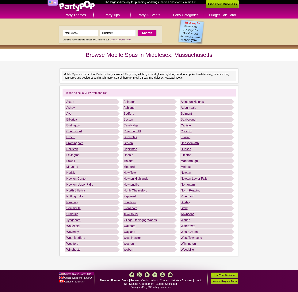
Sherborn (130, 202)
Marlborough (189, 160)
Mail (162, 274)
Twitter (147, 274)
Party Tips (112, 15)
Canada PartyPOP (74, 281)
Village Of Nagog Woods (140, 220)
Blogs (125, 280)
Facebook (131, 274)
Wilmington (188, 243)
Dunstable (130, 137)
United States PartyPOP (77, 274)
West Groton (189, 231)
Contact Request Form (120, 40)
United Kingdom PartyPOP (79, 277)
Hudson (186, 149)
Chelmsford (74, 131)
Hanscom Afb (190, 143)
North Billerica (75, 190)
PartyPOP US (77, 6)
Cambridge (131, 125)
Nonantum (188, 184)
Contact (164, 280)
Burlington (73, 125)
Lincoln (128, 155)
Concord (186, 131)
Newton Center (76, 178)
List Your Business (182, 280)
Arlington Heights (192, 101)
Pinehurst (187, 196)
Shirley (185, 202)
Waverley (72, 231)
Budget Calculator (222, 15)
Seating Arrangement (141, 283)
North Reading (190, 190)
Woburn (129, 249)
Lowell (70, 160)
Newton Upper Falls (79, 184)
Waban (185, 220)
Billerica (71, 119)
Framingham (74, 143)
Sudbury (72, 214)
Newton (186, 172)
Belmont (186, 113)
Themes (104, 280)
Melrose (186, 166)
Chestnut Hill (132, 131)
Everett (185, 137)
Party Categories (185, 15)
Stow (184, 208)
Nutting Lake (74, 196)
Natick (70, 172)
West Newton (133, 237)
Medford (129, 166)
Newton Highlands (136, 178)
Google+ (139, 274)
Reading (72, 202)
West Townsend (191, 237)
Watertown (188, 226)
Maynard (72, 166)
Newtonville (131, 184)
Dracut (70, 137)
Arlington (130, 101)
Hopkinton (130, 149)
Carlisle (186, 125)
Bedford (129, 113)
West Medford (75, 237)
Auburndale (188, 107)
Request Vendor (139, 280)
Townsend (187, 214)
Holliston (72, 149)
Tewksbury (131, 214)
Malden (128, 160)
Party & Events (149, 15)
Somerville (73, 208)
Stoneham (130, 208)
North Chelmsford (135, 190)
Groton (128, 143)
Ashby (70, 107)
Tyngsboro (73, 220)
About (154, 280)
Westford (72, 243)
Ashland (129, 107)
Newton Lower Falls (194, 178)
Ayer (69, 113)
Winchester (74, 249)
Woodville (187, 249)
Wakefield (73, 226)
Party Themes (75, 15)
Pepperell (130, 196)
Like (170, 274)
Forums (115, 280)
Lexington (72, 155)
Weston (129, 243)
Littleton (186, 155)
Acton (70, 101)
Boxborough (189, 119)
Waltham (130, 226)
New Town (131, 172)
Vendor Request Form (224, 281)
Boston (128, 119)
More (154, 274)
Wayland (129, 231)
